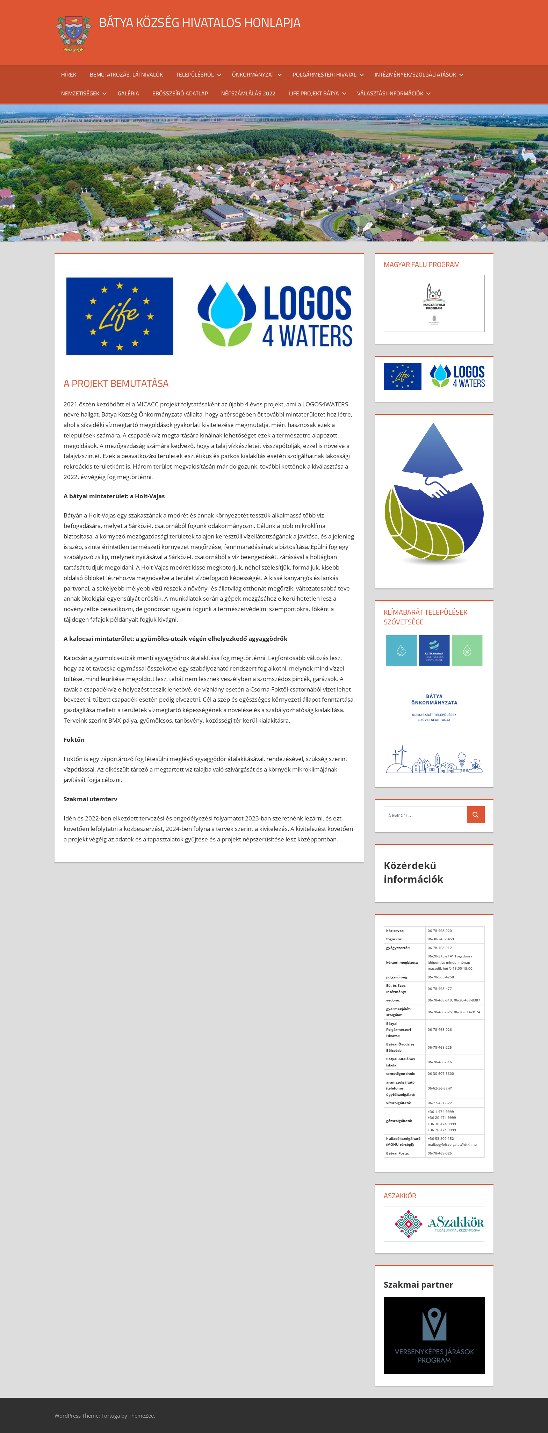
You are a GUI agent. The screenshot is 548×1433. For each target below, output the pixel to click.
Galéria (128, 93)
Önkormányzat (257, 74)
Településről (199, 74)
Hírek (68, 74)
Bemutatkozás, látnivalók (126, 74)
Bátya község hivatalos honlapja (200, 22)
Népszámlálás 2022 (248, 93)
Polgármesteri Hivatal (328, 74)
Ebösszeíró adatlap (180, 93)
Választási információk (394, 93)
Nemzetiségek (84, 93)
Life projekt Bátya (318, 93)
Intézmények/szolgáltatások (419, 74)
